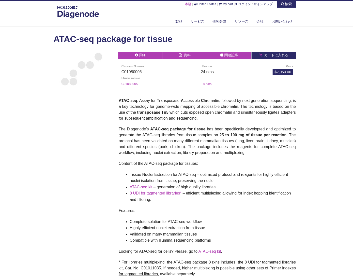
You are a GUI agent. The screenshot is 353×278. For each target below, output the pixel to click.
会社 (260, 21)
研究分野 (219, 21)
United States (205, 4)
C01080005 (130, 84)
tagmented (156, 193)
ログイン (243, 4)
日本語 (186, 4)
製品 (178, 21)
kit (150, 187)
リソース (241, 21)
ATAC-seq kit (210, 251)
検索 (286, 4)
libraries (173, 193)
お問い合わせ (282, 21)
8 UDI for (138, 193)
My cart (226, 4)
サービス (197, 21)
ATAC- (135, 187)
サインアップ (263, 4)
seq (144, 187)
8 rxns (207, 84)
